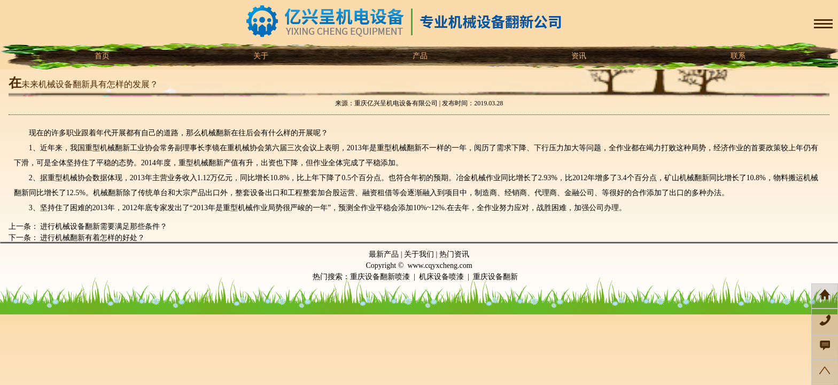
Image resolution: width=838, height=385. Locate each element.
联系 (737, 56)
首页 (101, 56)
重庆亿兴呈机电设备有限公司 (396, 103)
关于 (260, 56)
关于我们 (419, 254)
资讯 (578, 56)
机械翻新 (115, 148)
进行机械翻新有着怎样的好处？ (91, 238)
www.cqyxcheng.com (439, 265)
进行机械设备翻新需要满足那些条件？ (103, 226)
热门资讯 (454, 254)
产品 (419, 56)
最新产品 (384, 254)
